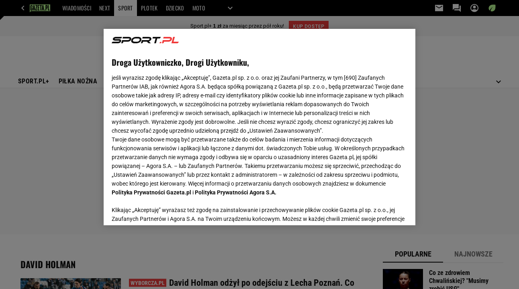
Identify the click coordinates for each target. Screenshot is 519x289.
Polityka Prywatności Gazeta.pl (151, 192)
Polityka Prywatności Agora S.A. (235, 192)
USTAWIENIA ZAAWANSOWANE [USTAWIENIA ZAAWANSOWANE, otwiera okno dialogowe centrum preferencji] (164, 209)
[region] (259, 127)
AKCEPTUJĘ (380, 209)
